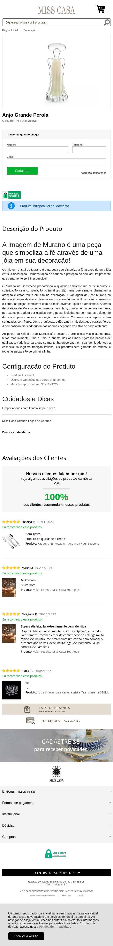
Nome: (11, 144)
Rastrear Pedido (25, 791)
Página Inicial (10, 30)
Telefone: (78, 144)
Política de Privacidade (55, 926)
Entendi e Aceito (26, 936)
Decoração (29, 30)
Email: (11, 156)
